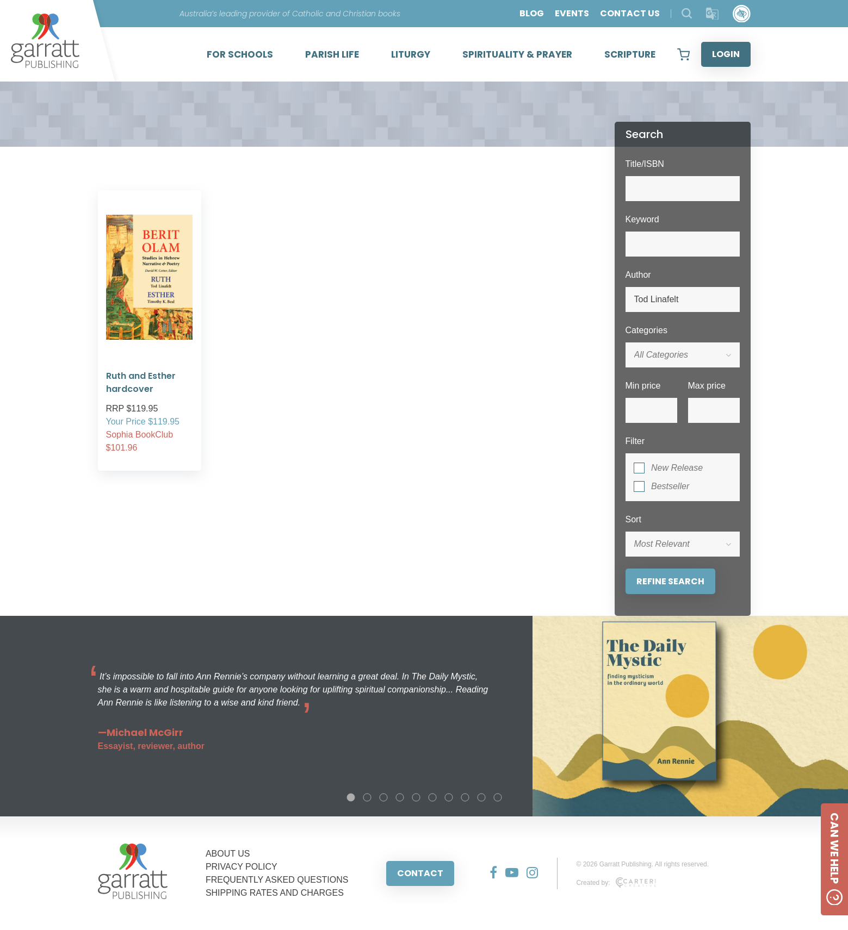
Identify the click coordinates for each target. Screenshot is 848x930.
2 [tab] (367, 797)
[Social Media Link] (489, 873)
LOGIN (726, 54)
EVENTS (572, 13)
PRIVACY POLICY (241, 866)
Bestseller (670, 486)
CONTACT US (630, 13)
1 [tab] (350, 797)
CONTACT (420, 873)
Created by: (616, 882)
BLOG (531, 13)
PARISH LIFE (332, 54)
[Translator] (712, 14)
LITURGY (410, 54)
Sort (633, 519)
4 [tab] (399, 797)
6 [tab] (432, 797)
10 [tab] (497, 797)
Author (638, 274)
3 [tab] (383, 797)
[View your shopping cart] (683, 54)
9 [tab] (481, 797)
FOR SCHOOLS (240, 54)
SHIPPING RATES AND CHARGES (275, 892)
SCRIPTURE (629, 54)
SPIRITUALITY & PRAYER (517, 54)
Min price (643, 385)
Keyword (642, 219)
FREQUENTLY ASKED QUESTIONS (277, 879)
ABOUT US (228, 853)
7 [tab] (448, 797)
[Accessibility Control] (742, 14)
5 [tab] (416, 797)
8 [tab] (465, 797)
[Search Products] (687, 13)
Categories (646, 330)
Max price (707, 385)
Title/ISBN (645, 163)
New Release (677, 467)
